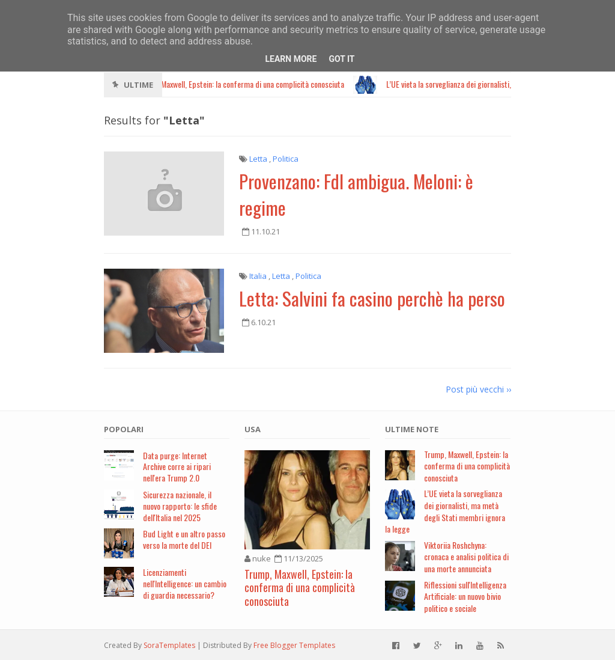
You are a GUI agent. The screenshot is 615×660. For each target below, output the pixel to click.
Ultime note (411, 429)
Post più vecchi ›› (478, 389)
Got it (341, 59)
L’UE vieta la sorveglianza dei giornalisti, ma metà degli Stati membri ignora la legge (445, 511)
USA (252, 429)
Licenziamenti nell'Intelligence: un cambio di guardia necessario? (184, 583)
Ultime (138, 84)
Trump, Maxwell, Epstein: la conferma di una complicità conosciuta (299, 587)
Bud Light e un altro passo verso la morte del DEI (184, 539)
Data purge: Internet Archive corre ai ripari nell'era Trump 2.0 (177, 466)
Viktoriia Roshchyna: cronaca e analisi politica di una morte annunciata (466, 557)
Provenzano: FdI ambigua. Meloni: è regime (356, 194)
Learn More (291, 59)
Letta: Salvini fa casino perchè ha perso (372, 298)
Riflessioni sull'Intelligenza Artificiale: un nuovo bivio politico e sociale (465, 596)
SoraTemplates (169, 645)
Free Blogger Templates (294, 645)
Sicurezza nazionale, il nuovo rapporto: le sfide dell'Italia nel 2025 (180, 506)
